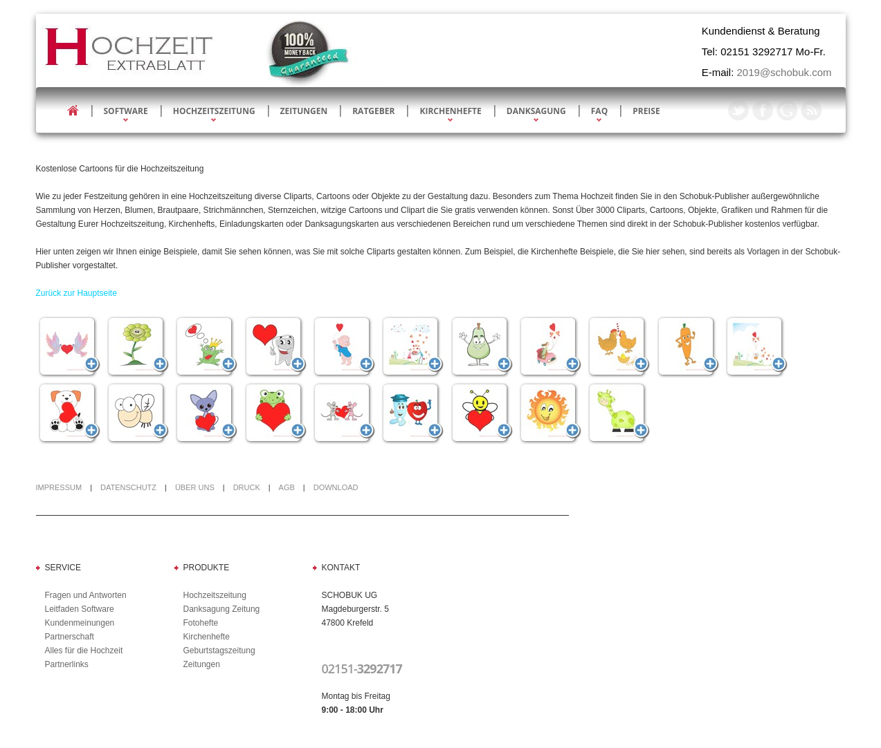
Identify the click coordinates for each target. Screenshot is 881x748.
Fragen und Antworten (86, 595)
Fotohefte (201, 623)
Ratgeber (373, 111)
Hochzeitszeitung (214, 111)
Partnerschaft (69, 637)
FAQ (599, 111)
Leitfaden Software (79, 609)
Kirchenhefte (450, 111)
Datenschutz (128, 487)
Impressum (59, 487)
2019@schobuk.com (784, 72)
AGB (287, 487)
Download (336, 487)
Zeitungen (304, 111)
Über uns (195, 487)
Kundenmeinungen (80, 623)
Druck (246, 487)
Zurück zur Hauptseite (76, 293)
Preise (646, 111)
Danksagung (536, 111)
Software (126, 111)
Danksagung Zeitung (221, 609)
